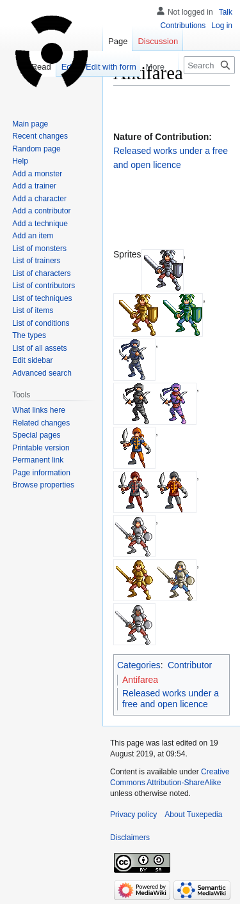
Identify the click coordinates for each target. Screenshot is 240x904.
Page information (41, 472)
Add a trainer (34, 185)
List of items (32, 310)
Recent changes (40, 136)
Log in (221, 25)
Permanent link (37, 460)
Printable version (40, 447)
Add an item (32, 235)
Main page (30, 123)
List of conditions (40, 323)
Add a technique (40, 223)
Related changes (41, 422)
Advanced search (42, 373)
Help (20, 161)
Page (117, 41)
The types (29, 335)
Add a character (39, 198)
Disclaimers (130, 837)
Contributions (183, 25)
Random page (36, 148)
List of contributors (43, 285)
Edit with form (103, 67)
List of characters (41, 273)
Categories (139, 665)
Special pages (36, 435)
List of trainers (36, 260)
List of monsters (39, 248)
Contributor (190, 665)
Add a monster (37, 173)
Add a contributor (41, 210)
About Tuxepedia (193, 814)
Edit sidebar (32, 360)
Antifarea (140, 680)
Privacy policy (133, 814)
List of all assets (39, 348)
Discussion (158, 41)
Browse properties (43, 484)
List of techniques (42, 298)
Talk (225, 12)
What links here (38, 410)
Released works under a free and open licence (170, 699)
